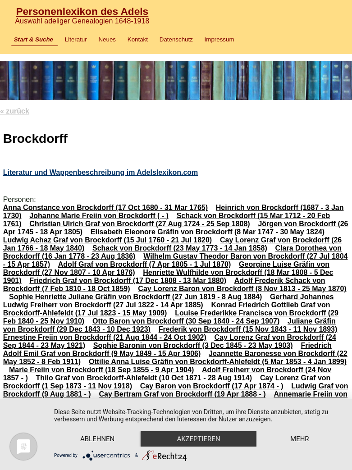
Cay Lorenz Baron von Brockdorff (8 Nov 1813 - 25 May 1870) (242, 288)
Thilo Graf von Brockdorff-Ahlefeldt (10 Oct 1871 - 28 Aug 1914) (144, 378)
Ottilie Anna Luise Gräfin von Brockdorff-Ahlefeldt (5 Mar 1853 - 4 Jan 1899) (218, 361)
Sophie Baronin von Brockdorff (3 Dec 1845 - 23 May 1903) (193, 345)
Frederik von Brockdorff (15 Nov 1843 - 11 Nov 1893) (248, 329)
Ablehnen (97, 439)
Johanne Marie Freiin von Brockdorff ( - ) (98, 215)
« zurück (14, 111)
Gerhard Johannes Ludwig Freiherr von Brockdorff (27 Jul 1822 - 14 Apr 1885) (168, 301)
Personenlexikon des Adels (82, 11)
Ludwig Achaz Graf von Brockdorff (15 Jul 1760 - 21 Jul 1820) (107, 240)
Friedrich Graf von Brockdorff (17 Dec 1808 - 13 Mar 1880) (127, 280)
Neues (107, 39)
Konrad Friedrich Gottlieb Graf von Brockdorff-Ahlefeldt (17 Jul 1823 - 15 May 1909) (166, 309)
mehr (299, 439)
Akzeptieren (198, 439)
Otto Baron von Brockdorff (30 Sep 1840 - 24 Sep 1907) (185, 321)
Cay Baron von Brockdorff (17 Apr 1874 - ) (211, 386)
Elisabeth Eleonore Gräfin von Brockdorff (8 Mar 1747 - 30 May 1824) (208, 232)
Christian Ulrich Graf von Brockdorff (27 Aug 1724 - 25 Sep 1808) (139, 224)
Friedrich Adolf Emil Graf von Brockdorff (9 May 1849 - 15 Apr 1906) (167, 349)
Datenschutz (176, 39)
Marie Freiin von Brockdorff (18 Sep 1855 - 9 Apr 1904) (101, 370)
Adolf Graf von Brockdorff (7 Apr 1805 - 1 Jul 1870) (144, 264)
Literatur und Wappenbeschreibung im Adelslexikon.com (100, 172)
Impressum (219, 39)
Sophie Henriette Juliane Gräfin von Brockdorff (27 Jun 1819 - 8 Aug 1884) (135, 297)
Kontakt (138, 39)
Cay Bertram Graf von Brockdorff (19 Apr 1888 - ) (182, 394)
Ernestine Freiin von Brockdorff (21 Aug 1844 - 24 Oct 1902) (104, 337)
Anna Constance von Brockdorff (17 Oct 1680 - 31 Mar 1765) (105, 207)
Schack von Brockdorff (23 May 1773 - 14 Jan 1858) (179, 248)
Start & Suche (33, 39)
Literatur (76, 39)
